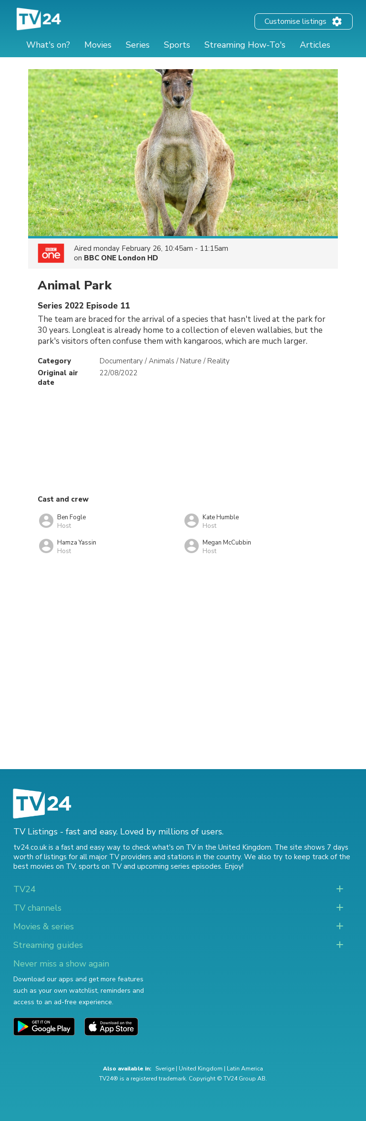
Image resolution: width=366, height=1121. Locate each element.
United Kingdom (201, 1068)
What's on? (48, 45)
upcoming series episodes (179, 866)
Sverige (164, 1068)
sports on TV (100, 866)
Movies (98, 45)
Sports (177, 45)
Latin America (245, 1068)
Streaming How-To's (244, 45)
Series (138, 45)
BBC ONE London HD (121, 258)
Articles (315, 45)
